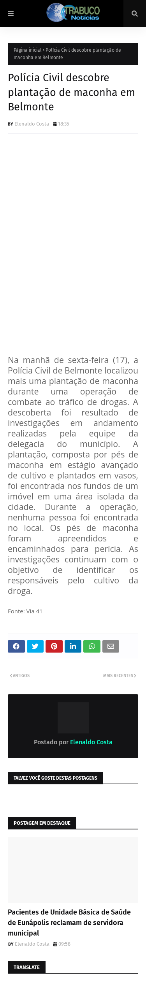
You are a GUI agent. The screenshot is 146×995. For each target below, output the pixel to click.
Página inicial (28, 50)
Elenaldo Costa (31, 124)
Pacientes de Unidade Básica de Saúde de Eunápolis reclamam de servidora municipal (69, 922)
